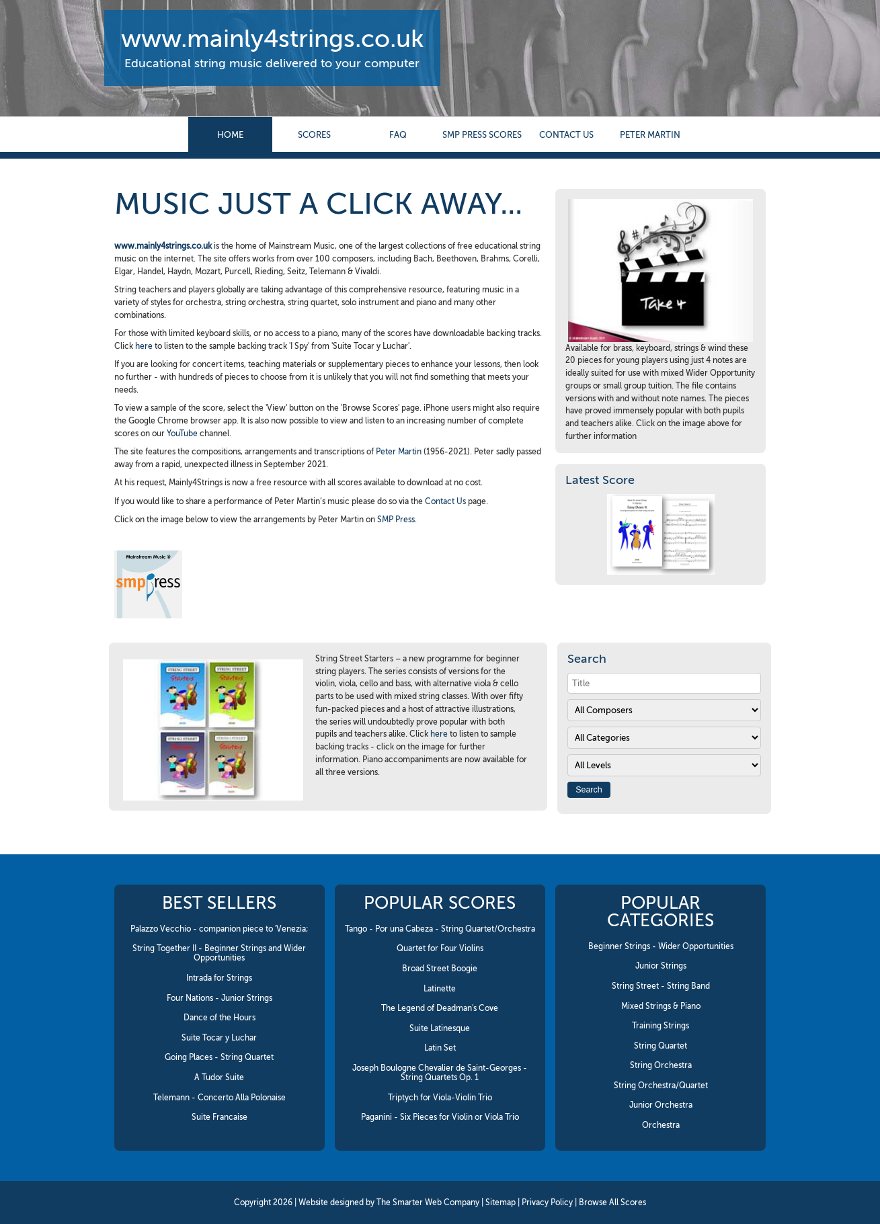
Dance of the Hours (219, 1017)
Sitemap (500, 1202)
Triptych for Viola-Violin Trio (440, 1097)
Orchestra (661, 1125)
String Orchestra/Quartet (661, 1085)
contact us (566, 135)
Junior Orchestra (660, 1105)
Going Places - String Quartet (219, 1057)
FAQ (398, 135)
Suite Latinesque (439, 1028)
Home (230, 135)
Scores (314, 135)
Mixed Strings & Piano (661, 1006)
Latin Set (440, 1048)
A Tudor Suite (219, 1077)
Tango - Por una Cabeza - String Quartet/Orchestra (440, 929)
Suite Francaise (219, 1117)
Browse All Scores (612, 1202)
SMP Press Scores (482, 135)
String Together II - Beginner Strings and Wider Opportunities (219, 953)
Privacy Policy (547, 1202)
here (144, 346)
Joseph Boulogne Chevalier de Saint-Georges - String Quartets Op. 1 (439, 1072)
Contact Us (445, 501)
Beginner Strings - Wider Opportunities (660, 946)
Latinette (440, 988)
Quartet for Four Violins (440, 948)
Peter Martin (650, 135)
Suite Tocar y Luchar (219, 1038)
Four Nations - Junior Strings (219, 998)
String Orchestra (661, 1065)
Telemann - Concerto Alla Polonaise (219, 1097)
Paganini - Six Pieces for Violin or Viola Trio (440, 1117)
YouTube (182, 433)
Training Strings (660, 1025)
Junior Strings (660, 966)
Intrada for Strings (219, 978)
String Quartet (660, 1046)
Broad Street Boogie (439, 968)
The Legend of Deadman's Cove (439, 1008)
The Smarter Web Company (427, 1202)
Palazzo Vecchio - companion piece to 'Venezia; (219, 929)
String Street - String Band (661, 986)
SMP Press (396, 519)
